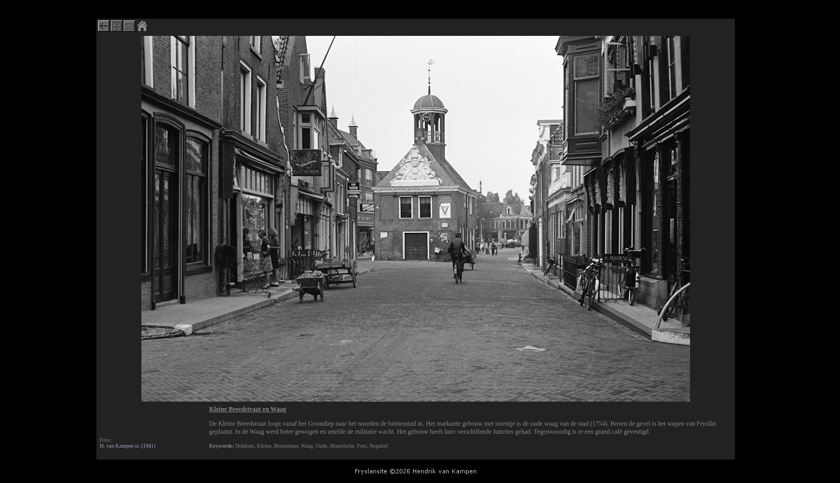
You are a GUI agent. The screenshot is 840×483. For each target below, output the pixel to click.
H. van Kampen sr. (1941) (127, 446)
